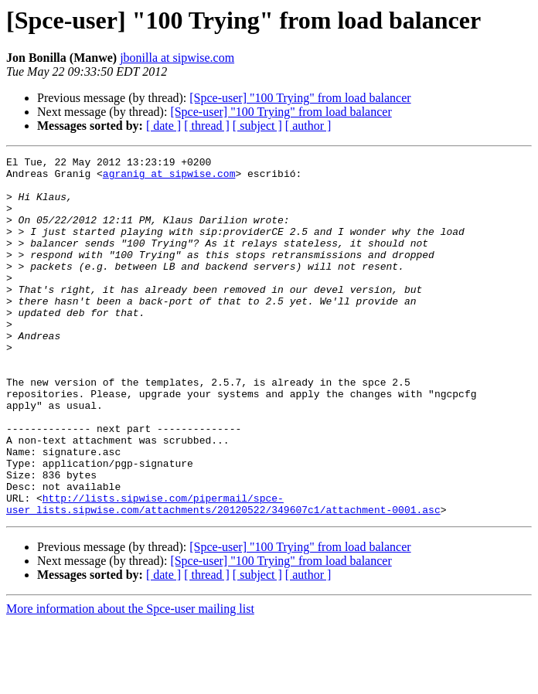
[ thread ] (207, 125)
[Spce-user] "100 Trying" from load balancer (299, 97)
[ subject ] (257, 125)
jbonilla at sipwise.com (177, 57)
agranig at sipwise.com (169, 178)
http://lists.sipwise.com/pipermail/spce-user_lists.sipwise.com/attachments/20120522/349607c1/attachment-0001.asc (223, 574)
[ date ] (163, 125)
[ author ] (308, 125)
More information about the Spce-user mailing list (130, 680)
